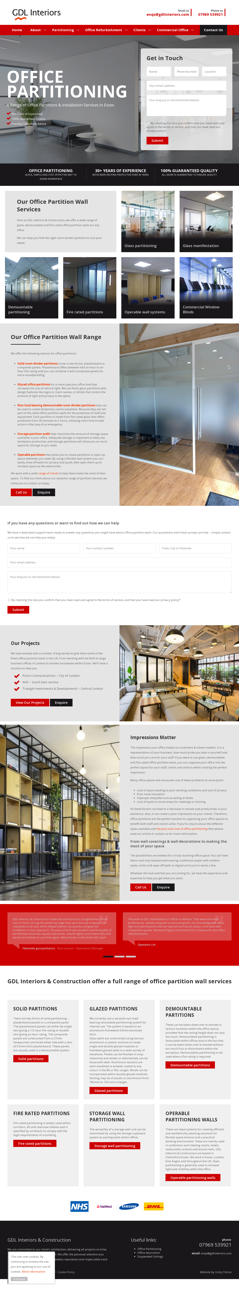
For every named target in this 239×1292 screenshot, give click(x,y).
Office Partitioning (149, 1249)
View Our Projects (30, 702)
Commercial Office (172, 30)
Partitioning (63, 30)
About (35, 30)
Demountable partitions (190, 1065)
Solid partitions (30, 1059)
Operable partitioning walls (192, 1177)
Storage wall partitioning (114, 1146)
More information (34, 1271)
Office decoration (148, 1253)
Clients (139, 30)
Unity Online (223, 1272)
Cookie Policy (66, 1272)
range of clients (48, 473)
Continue (20, 1279)
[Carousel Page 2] (119, 956)
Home (17, 30)
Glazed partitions (108, 1090)
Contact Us (213, 30)
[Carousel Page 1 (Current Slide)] (108, 956)
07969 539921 (215, 1244)
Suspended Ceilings (150, 1256)
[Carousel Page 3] (131, 956)
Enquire (44, 492)
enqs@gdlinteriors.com (216, 1253)
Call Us (21, 492)
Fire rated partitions (34, 1143)
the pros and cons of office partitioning (181, 829)
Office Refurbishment (103, 30)
